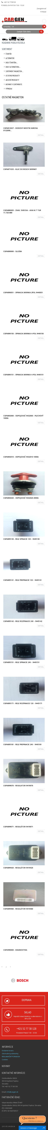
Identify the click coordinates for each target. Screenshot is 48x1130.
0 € (13, 27)
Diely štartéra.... (10, 62)
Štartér (7, 54)
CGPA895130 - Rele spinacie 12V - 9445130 (21, 539)
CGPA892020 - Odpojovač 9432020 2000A (21, 498)
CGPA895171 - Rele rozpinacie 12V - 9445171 (22, 703)
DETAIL (41, 135)
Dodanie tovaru (8, 1050)
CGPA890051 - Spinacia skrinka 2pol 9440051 (23, 292)
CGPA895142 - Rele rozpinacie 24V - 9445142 (22, 621)
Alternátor (8, 58)
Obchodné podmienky (10, 1053)
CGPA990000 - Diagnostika (15, 950)
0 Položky (7, 27)
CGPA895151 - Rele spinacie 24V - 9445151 (21, 662)
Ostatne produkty (11, 75)
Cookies (5, 1059)
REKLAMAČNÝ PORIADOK (11, 1056)
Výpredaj (7, 89)
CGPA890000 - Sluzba (12, 251)
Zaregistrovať (41, 8)
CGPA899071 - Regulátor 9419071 (18, 826)
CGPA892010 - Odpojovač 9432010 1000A (21, 457)
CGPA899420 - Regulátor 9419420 (18, 868)
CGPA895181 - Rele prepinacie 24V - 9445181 (22, 744)
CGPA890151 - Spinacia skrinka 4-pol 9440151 (23, 374)
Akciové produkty (11, 80)
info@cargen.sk (12, 1092)
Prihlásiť (43, 12)
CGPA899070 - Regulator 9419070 (18, 785)
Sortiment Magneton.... (13, 71)
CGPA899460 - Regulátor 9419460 (18, 909)
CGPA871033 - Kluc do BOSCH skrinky (20, 169)
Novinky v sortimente (12, 84)
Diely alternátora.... (12, 67)
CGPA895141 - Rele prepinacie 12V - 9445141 (22, 580)
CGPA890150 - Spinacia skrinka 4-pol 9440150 (23, 333)
